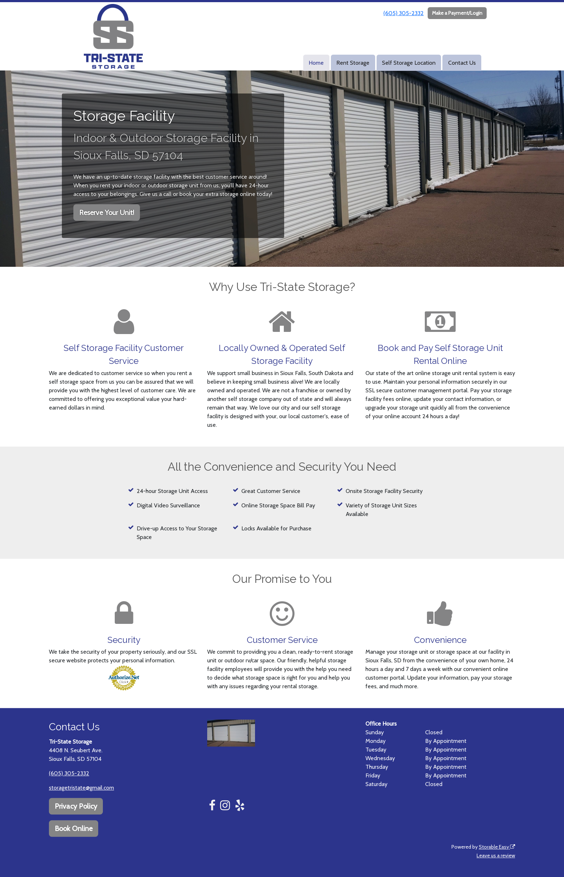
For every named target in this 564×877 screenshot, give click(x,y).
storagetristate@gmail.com (81, 787)
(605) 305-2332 (403, 13)
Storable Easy (497, 847)
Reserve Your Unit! (106, 212)
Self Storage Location (409, 62)
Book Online (73, 828)
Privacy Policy (76, 806)
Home (316, 62)
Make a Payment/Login (457, 13)
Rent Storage (352, 62)
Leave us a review (496, 855)
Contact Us (462, 62)
